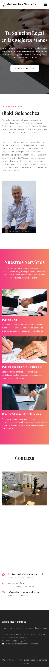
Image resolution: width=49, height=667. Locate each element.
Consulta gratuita (24, 68)
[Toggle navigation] (45, 5)
